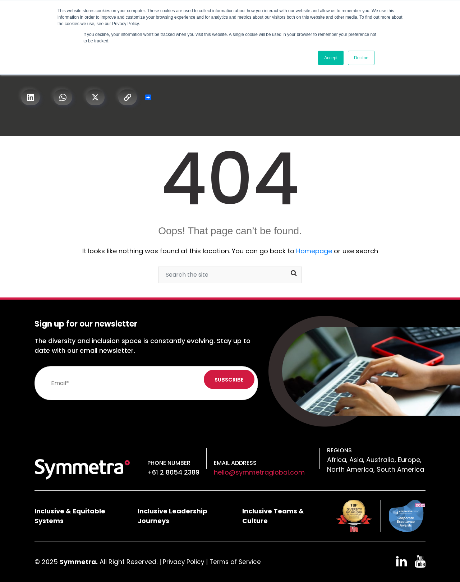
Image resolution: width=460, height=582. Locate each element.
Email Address (235, 463)
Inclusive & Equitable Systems (69, 516)
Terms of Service (238, 561)
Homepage (314, 250)
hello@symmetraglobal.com (259, 472)
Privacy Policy (184, 561)
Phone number (168, 463)
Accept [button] (330, 57)
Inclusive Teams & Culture (273, 516)
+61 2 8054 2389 (173, 472)
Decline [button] (361, 57)
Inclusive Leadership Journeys (172, 516)
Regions (339, 450)
